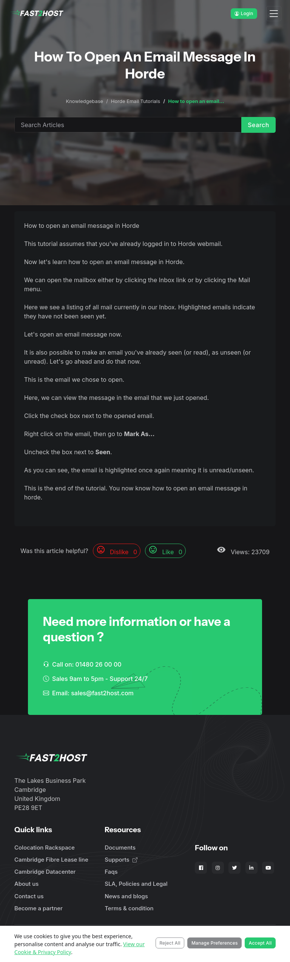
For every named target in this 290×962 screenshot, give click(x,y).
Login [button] (243, 13)
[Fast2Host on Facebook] (201, 868)
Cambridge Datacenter (45, 871)
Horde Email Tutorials (135, 101)
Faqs (111, 871)
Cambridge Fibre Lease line (51, 859)
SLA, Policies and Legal (136, 883)
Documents (120, 847)
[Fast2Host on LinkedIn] (251, 868)
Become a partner (38, 908)
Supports (121, 859)
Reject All (169, 943)
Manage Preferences (214, 943)
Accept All (260, 943)
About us (26, 883)
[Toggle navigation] (273, 14)
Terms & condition (129, 908)
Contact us (29, 896)
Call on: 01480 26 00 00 (82, 664)
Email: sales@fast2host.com (88, 693)
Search (258, 125)
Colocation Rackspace (44, 847)
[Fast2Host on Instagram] (218, 868)
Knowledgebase (84, 101)
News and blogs (126, 896)
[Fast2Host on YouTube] (268, 868)
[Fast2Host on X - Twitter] (234, 868)
